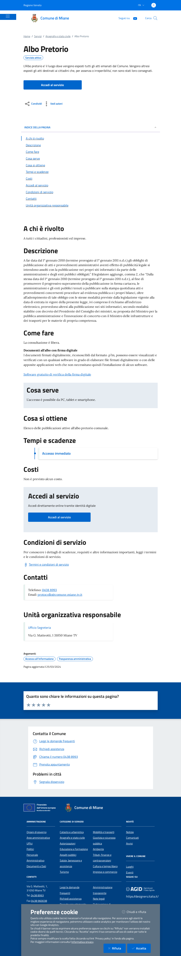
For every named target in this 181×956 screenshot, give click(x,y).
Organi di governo (36, 832)
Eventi (129, 872)
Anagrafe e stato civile (58, 36)
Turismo (64, 872)
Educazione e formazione (74, 849)
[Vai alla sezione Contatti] (90, 198)
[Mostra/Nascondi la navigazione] (7, 16)
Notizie (130, 832)
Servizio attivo (33, 58)
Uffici (30, 843)
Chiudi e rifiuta (136, 911)
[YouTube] (133, 18)
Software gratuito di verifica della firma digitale (57, 374)
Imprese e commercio (105, 872)
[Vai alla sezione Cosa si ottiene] (90, 165)
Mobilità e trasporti (103, 832)
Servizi (38, 36)
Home (27, 36)
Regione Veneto (32, 5)
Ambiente (98, 849)
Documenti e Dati (36, 866)
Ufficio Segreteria (39, 627)
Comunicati (132, 838)
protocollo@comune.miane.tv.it (60, 594)
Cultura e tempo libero (105, 866)
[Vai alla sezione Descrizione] (90, 145)
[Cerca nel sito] (155, 18)
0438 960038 (39, 901)
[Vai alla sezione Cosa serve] (90, 158)
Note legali (99, 899)
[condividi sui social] (33, 104)
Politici (30, 849)
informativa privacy (82, 942)
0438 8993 (49, 590)
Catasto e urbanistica (72, 832)
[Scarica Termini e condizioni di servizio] (46, 564)
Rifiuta (117, 948)
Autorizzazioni (67, 843)
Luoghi (130, 867)
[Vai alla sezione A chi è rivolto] (90, 138)
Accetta (141, 948)
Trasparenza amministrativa (75, 659)
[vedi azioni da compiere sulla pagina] (53, 104)
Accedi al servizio (59, 517)
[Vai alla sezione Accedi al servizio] (90, 185)
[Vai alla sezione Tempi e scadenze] (90, 171)
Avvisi (129, 843)
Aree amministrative (38, 838)
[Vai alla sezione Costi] (90, 178)
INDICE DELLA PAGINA (90, 127)
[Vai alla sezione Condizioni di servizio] (90, 192)
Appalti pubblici (68, 855)
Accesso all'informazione (39, 659)
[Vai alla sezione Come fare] (90, 151)
